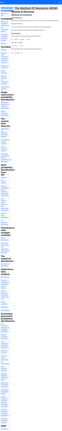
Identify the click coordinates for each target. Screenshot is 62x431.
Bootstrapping (5, 310)
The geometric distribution (4, 222)
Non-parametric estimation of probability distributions (5, 327)
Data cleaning (5, 277)
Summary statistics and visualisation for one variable (5, 284)
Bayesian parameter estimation (4, 336)
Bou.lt (2, 2)
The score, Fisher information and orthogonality (5, 359)
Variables (4, 50)
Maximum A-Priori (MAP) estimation (5, 384)
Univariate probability (7, 9)
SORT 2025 (4, 429)
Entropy (3, 43)
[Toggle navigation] (59, 2)
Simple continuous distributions (5, 113)
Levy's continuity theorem (4, 148)
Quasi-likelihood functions (4, 368)
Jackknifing (4, 307)
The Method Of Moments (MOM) (5, 391)
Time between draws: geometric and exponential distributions (5, 204)
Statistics (3, 177)
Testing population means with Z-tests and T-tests (5, 295)
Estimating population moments (4, 420)
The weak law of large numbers (5, 141)
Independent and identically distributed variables (5, 132)
